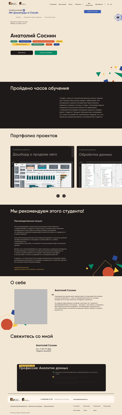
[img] (13, 3)
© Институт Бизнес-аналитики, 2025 (20, 412)
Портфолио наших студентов (32, 17)
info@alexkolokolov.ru (80, 399)
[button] (42, 167)
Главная (18, 17)
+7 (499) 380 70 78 (46, 399)
